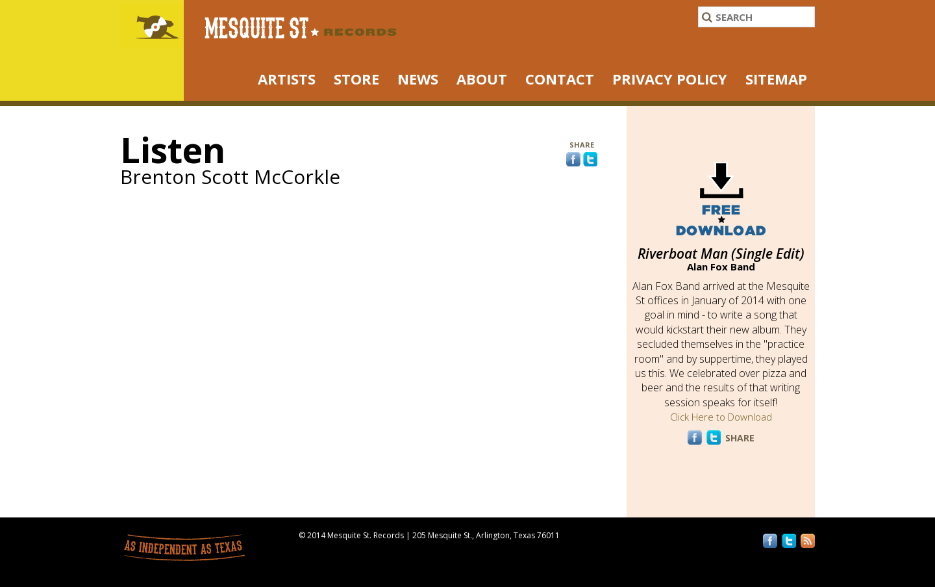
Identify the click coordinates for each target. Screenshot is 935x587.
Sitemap (776, 78)
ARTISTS (287, 78)
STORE (356, 78)
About (481, 78)
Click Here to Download (721, 416)
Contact (559, 78)
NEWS (417, 78)
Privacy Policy (669, 78)
